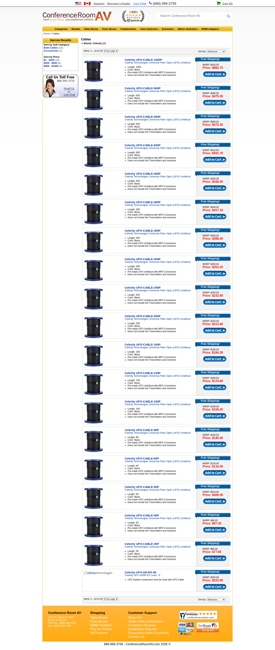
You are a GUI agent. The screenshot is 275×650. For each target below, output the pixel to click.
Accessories (53, 50)
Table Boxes (91, 29)
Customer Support (142, 613)
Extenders (168, 29)
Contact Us (136, 637)
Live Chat (139, 3)
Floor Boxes (109, 29)
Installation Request (142, 629)
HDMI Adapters (210, 29)
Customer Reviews (142, 625)
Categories (61, 29)
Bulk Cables (53, 47)
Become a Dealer (118, 3)
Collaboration (128, 29)
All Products (99, 633)
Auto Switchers (149, 29)
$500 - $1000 (53, 66)
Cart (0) (227, 3)
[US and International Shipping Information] (83, 3)
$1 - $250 (51, 59)
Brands (75, 29)
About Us (135, 617)
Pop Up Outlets (101, 629)
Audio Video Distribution (145, 621)
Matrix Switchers (187, 29)
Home (47, 33)
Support (98, 3)
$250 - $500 (52, 63)
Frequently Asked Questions (148, 633)
